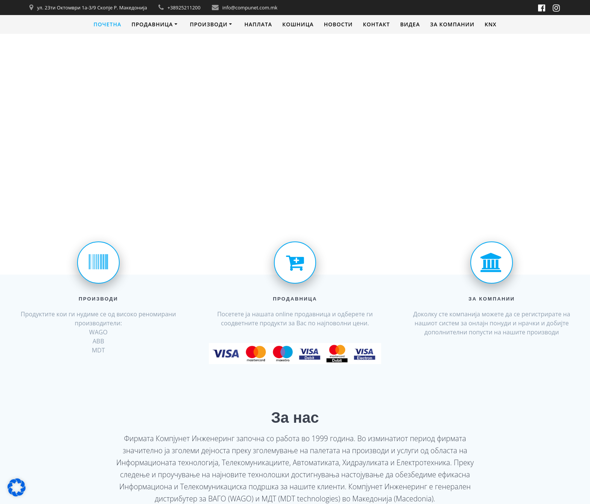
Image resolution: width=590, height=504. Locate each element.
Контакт (376, 24)
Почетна (107, 24)
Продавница (152, 24)
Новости (338, 24)
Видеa (410, 24)
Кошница (297, 24)
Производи (208, 24)
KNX (491, 24)
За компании (452, 24)
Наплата (258, 24)
